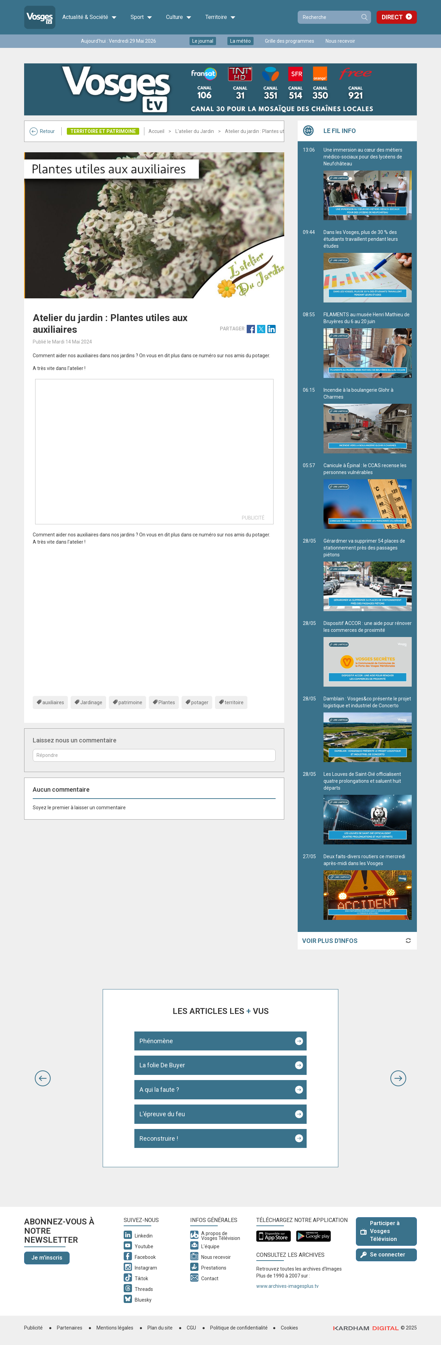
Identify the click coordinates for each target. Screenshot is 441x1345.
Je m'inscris (46, 1257)
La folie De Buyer (162, 1065)
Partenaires (69, 1328)
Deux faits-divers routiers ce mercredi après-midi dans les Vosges (368, 887)
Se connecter (382, 1254)
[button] (42, 1078)
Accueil (156, 131)
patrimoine (130, 702)
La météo (240, 41)
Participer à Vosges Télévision (380, 1231)
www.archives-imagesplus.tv (287, 1286)
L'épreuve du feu (162, 1114)
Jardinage (91, 702)
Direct (392, 17)
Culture (179, 17)
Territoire (220, 17)
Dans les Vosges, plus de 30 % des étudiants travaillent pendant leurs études (368, 265)
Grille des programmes (289, 41)
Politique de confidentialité (239, 1328)
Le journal (202, 41)
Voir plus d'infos (330, 940)
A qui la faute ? (159, 1089)
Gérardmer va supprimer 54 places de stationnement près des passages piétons (368, 574)
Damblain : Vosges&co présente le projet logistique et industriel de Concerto (368, 729)
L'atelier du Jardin (194, 131)
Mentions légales (114, 1328)
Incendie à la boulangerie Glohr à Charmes (368, 420)
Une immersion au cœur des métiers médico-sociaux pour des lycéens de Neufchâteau (368, 183)
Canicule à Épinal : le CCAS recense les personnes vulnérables (368, 496)
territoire (234, 702)
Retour (42, 131)
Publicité (33, 1328)
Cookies (289, 1328)
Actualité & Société (89, 17)
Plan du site (160, 1328)
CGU (191, 1328)
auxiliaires (53, 702)
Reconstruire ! (159, 1138)
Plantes (166, 702)
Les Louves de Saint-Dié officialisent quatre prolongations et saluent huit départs (368, 807)
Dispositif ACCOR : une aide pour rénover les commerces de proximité (368, 653)
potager (199, 702)
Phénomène (156, 1041)
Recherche (364, 17)
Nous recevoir (340, 41)
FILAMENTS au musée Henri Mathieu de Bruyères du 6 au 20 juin (368, 345)
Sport (141, 17)
